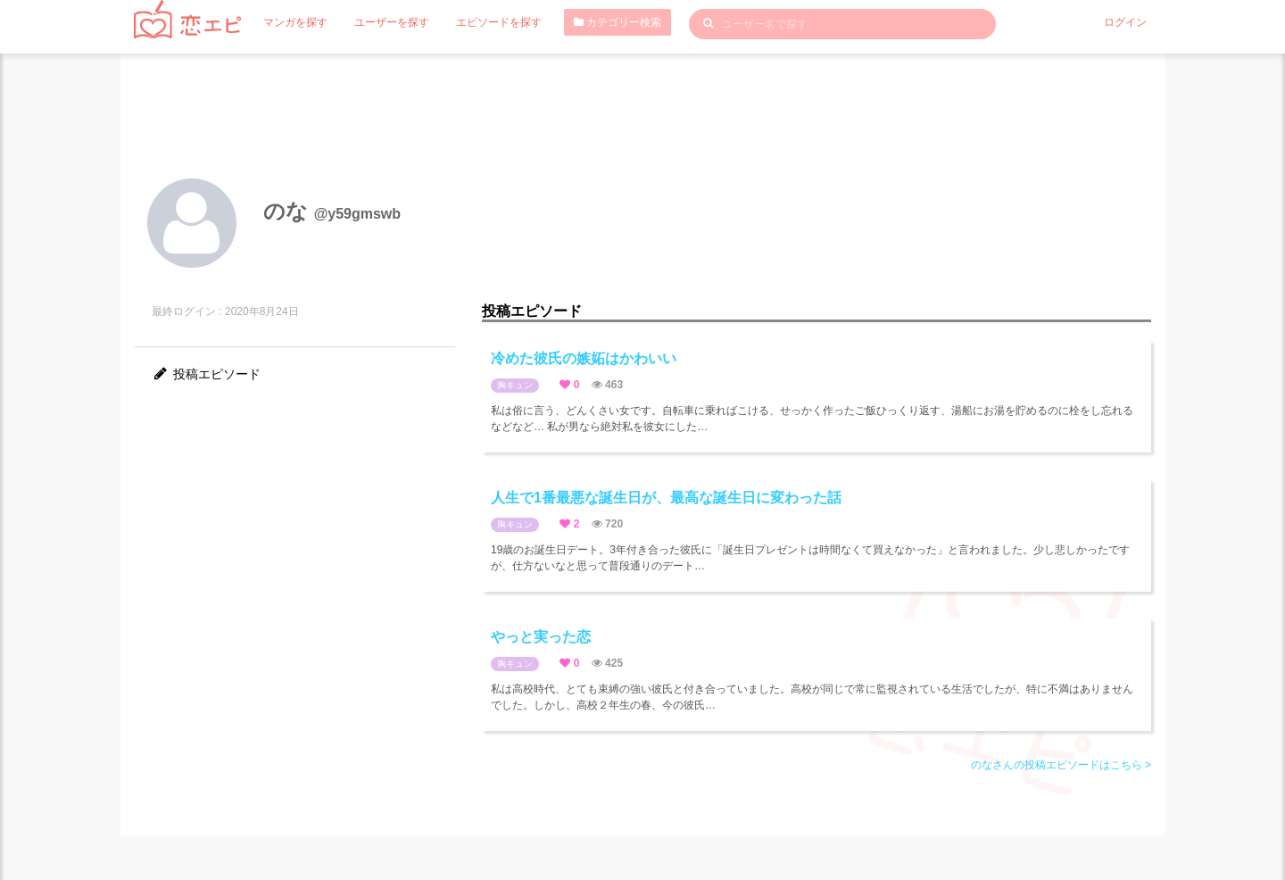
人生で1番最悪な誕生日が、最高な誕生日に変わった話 (666, 497)
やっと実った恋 (541, 636)
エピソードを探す (499, 22)
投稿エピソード (206, 374)
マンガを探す (295, 22)
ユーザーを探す (391, 22)
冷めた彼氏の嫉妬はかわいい (583, 358)
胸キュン (515, 385)
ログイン (1125, 22)
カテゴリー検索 (617, 22)
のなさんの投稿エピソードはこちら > (1061, 765)
